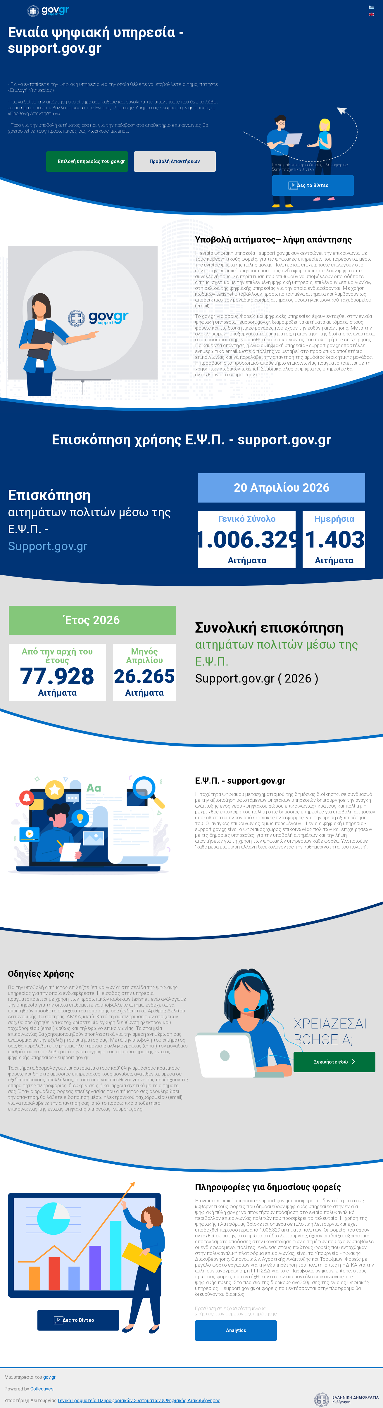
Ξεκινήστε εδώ (334, 1062)
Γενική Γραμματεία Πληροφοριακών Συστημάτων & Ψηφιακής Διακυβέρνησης (139, 1400)
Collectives (42, 1389)
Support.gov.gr (47, 546)
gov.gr (49, 1377)
